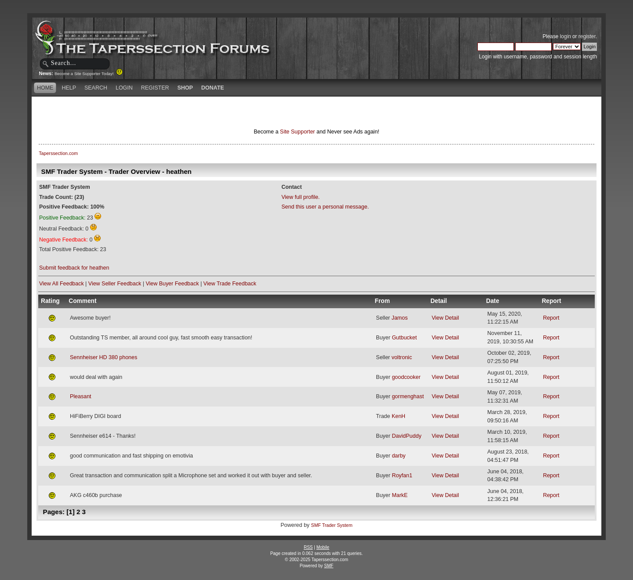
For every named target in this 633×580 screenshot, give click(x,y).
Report (551, 318)
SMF (328, 565)
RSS (308, 547)
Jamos (400, 318)
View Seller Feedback (114, 284)
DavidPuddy (406, 436)
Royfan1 (402, 475)
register (587, 36)
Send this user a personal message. (325, 207)
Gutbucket (404, 338)
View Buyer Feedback (172, 284)
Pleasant (80, 396)
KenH (398, 416)
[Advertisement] (213, 112)
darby (398, 456)
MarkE (399, 495)
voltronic (402, 357)
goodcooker (406, 377)
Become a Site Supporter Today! (89, 74)
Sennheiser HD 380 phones (103, 357)
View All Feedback (61, 284)
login (565, 36)
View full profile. (300, 197)
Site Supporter (297, 132)
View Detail (445, 318)
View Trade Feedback (230, 284)
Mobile (322, 547)
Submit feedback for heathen (74, 268)
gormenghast (408, 396)
